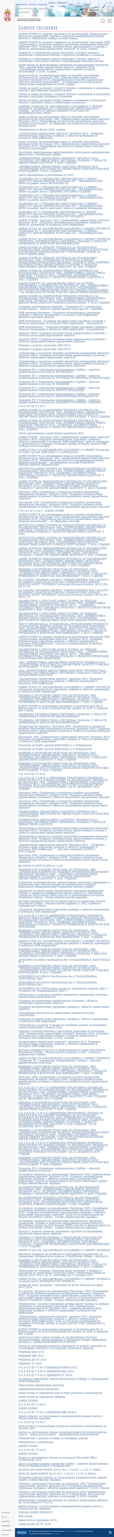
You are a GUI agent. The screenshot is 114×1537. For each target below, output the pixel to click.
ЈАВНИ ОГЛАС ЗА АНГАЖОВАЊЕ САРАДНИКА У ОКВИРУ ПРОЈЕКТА (64, 1250)
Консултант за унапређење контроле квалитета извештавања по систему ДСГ (62, 1427)
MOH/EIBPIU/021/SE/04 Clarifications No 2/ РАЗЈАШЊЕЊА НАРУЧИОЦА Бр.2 (57, 978)
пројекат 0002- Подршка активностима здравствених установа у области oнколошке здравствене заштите (62, 334)
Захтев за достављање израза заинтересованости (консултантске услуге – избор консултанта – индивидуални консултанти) (62, 1433)
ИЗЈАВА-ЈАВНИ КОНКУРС (35, 1513)
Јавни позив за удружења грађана (41, 1397)
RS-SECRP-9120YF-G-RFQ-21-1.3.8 (40, 866)
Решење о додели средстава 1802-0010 (44, 349)
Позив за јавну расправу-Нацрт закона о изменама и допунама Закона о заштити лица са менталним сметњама (62, 101)
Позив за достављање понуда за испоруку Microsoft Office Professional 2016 (57, 1459)
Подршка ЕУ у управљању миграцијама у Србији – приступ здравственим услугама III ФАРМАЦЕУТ (59, 371)
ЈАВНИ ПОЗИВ (27, 1401)
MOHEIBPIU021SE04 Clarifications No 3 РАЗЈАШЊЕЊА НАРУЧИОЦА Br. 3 (64, 961)
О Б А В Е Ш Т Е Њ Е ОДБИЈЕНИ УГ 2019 (45, 1375)
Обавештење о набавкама (35, 1442)
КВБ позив (25, 1516)
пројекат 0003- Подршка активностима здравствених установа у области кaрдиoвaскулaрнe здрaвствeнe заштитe (62, 340)
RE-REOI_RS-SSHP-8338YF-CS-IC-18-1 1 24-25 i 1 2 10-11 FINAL (59, 1470)
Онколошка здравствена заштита (41, 1385)
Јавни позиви (34, 20)
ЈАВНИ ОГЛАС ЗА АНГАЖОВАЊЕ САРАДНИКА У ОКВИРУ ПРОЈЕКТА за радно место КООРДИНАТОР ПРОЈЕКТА (64, 1280)
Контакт (5, 1535)
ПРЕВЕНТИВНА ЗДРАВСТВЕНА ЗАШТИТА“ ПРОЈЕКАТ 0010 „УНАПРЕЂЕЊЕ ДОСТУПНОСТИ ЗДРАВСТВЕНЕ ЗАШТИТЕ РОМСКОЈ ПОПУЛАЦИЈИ (63, 814)
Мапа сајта (22, 1532)
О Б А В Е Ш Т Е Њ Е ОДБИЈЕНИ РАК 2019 (46, 1372)
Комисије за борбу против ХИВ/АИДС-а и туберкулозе (55, 745)
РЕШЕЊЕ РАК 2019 (31, 1352)
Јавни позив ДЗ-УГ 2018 (34, 1524)
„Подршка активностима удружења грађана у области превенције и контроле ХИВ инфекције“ (63, 911)
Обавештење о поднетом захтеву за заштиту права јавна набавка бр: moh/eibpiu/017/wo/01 (63, 1501)
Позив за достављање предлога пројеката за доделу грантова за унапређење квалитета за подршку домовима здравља (62, 1347)
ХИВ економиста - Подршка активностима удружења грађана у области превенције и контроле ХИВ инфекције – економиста (62, 322)
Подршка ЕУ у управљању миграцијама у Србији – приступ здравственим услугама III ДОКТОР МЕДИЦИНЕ (59, 389)
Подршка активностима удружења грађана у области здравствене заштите (63, 1008)
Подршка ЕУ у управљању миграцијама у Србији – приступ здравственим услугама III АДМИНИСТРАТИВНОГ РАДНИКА (59, 401)
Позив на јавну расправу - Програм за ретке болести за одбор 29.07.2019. (60, 1286)
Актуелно (6, 1512)
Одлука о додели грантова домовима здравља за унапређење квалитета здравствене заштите (60, 1233)
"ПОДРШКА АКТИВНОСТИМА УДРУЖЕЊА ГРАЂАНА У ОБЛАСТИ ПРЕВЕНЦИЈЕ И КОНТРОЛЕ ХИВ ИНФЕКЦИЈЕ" (62, 715)
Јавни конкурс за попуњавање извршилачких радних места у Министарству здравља (60, 1417)
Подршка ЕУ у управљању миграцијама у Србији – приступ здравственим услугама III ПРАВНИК (59, 383)
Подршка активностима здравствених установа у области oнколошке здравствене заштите (57, 1002)
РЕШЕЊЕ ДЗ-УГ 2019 (32, 1360)
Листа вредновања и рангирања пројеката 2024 (51, 433)
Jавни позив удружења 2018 (37, 1520)
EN (111, 3)
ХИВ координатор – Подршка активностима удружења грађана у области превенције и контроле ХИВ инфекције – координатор (63, 328)
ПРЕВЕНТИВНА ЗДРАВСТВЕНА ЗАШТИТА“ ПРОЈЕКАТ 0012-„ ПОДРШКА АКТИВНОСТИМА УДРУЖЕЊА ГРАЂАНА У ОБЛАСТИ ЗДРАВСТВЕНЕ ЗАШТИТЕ (62, 822)
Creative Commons (69, 1531)
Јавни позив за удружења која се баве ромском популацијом (60, 1393)
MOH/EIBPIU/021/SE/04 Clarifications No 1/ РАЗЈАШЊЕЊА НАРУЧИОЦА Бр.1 (57, 984)
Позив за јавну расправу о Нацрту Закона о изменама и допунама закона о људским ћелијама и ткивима (64, 95)
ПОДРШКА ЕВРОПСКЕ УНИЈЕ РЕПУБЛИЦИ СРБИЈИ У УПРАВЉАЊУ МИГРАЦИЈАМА (63, 1380)
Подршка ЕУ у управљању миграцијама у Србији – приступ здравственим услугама (59, 1170)
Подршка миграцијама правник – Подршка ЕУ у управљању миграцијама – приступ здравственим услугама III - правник (60, 308)
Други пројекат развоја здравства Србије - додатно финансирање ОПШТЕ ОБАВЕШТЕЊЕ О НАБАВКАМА (63, 1465)
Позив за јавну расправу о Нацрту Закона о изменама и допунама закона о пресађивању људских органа (64, 89)
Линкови (5, 1521)
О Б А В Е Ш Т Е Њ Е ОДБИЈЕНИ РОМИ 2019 (47, 1368)
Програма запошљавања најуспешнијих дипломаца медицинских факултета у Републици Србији (63, 153)
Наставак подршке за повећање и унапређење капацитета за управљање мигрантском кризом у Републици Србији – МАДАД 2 (63, 1255)
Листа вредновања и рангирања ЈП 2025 (45, 175)
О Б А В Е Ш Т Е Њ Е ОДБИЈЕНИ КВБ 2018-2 (47, 1412)
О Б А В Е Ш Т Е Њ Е (31, 406)
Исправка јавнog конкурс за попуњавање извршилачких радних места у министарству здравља (62, 1479)
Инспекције (6, 1530)
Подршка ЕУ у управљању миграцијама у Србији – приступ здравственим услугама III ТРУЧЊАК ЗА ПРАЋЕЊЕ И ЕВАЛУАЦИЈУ (64, 377)
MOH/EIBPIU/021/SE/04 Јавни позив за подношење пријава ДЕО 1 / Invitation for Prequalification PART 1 (64, 990)
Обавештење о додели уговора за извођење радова (53, 1438)
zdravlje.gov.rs (56, 1533)
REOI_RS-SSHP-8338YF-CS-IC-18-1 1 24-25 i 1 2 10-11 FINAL (57, 1474)
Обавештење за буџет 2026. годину (42, 130)
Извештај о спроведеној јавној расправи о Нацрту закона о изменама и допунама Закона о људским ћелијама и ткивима (61, 54)
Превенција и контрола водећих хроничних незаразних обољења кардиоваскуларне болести (63, 996)
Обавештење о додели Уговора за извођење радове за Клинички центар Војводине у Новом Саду (62, 1026)
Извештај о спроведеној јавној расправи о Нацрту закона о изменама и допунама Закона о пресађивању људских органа (61, 60)
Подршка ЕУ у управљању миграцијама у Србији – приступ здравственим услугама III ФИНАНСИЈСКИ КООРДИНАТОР (59, 395)
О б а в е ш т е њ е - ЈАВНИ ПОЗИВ (41, 511)
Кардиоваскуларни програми (38, 1389)
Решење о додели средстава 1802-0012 (44, 345)
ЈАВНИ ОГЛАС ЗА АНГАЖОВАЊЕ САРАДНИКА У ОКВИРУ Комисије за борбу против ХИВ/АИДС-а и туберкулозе (63, 451)
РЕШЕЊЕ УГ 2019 (30, 1364)
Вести (4, 1517)
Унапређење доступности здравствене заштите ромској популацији (56, 1014)
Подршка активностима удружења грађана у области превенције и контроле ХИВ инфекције (63, 1020)
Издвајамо (6, 1526)
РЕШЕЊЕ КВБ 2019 (31, 1356)
